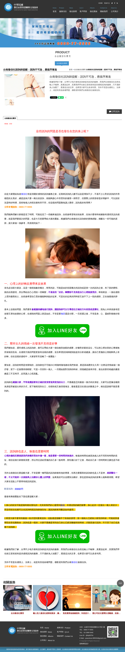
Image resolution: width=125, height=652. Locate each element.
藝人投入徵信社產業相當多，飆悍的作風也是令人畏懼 (47, 613)
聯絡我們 (104, 9)
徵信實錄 (93, 9)
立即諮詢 (114, 111)
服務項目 (63, 9)
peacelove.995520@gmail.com (95, 638)
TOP (120, 583)
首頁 (54, 9)
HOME (100, 3)
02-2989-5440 (88, 632)
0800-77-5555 (88, 630)
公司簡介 (114, 9)
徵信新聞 (73, 9)
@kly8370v (89, 635)
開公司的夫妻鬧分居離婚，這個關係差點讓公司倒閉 (106, 613)
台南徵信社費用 (10, 118)
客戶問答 (83, 9)
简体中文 (107, 3)
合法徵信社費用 (62, 63)
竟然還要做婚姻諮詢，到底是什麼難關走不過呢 (77, 613)
